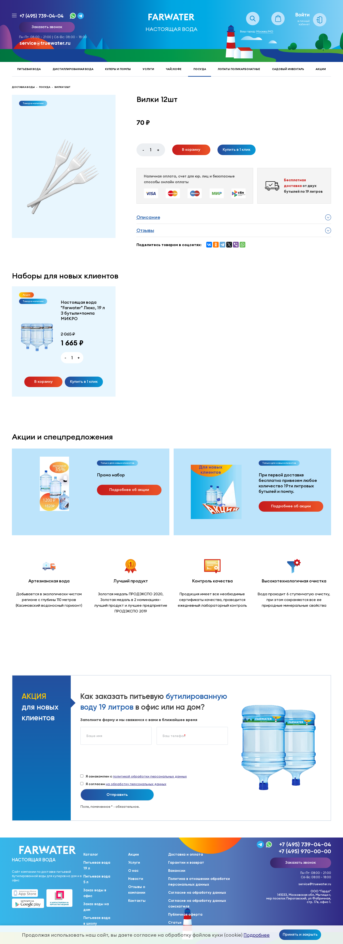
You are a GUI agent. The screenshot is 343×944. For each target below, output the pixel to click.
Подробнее (257, 935)
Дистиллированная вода (73, 69)
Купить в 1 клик (236, 149)
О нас (133, 870)
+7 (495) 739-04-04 (42, 16)
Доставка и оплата (185, 854)
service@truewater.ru (45, 43)
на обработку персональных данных (136, 784)
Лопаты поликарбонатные (239, 69)
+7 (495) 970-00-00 (305, 851)
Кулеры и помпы (118, 69)
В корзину (191, 149)
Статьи (175, 922)
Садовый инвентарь (288, 69)
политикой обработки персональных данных (150, 776)
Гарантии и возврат (186, 862)
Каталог (90, 854)
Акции (321, 69)
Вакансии (176, 870)
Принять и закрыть (300, 934)
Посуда (199, 69)
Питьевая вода (29, 69)
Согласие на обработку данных (197, 892)
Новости (135, 879)
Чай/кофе (174, 69)
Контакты (137, 901)
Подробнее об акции (129, 489)
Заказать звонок (47, 26)
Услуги (148, 69)
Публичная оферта (185, 914)
